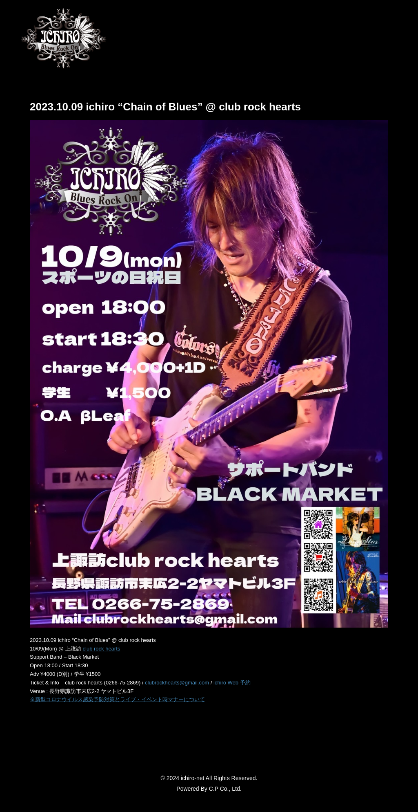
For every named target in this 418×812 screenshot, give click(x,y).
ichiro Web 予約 (232, 683)
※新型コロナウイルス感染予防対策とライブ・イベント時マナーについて (117, 699)
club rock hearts (101, 649)
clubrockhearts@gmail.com (177, 683)
